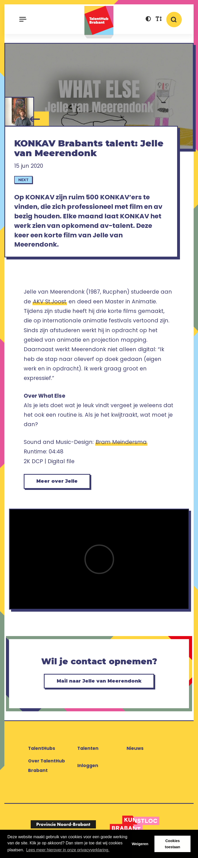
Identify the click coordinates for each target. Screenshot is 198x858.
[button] (148, 20)
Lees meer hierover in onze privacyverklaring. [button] (67, 850)
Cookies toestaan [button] (172, 844)
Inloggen (87, 765)
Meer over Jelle (57, 481)
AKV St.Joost (49, 301)
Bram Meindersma (121, 442)
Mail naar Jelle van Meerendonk (99, 681)
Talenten (87, 748)
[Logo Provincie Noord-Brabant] (63, 824)
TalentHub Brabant (99, 22)
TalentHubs (41, 748)
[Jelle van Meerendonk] (19, 111)
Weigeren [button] (140, 844)
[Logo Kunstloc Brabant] (134, 824)
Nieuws (135, 748)
